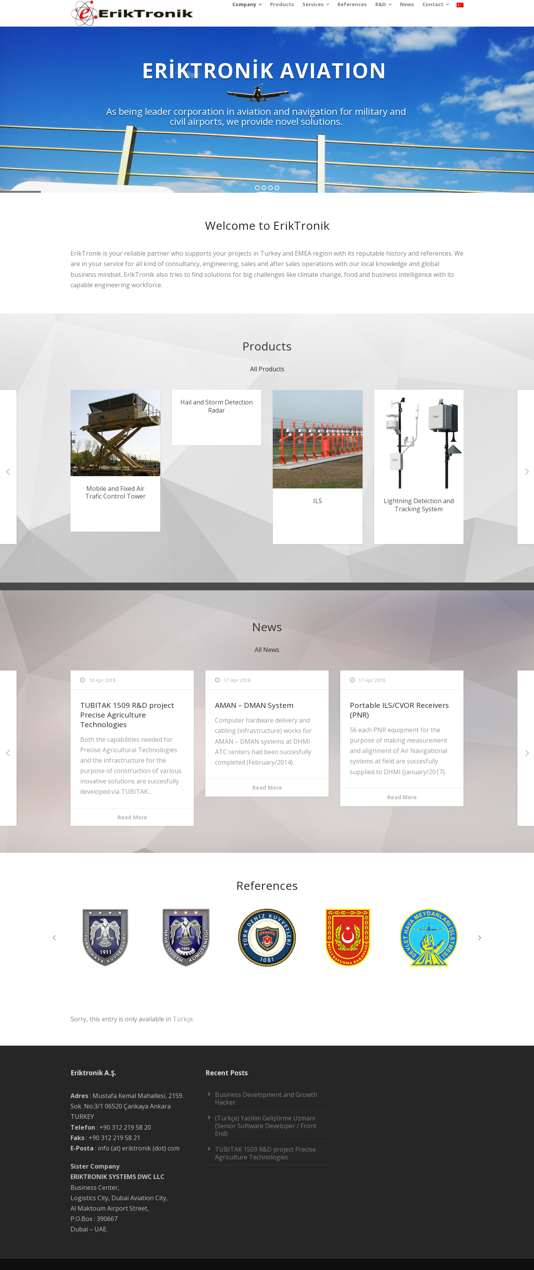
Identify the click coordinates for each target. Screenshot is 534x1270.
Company (244, 4)
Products (282, 4)
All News (267, 649)
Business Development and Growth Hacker (266, 1098)
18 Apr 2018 (102, 680)
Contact (432, 4)
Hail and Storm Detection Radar (216, 406)
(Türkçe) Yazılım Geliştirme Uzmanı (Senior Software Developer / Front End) (265, 1126)
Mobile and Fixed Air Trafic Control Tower (115, 492)
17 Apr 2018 (237, 680)
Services (313, 4)
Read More (132, 817)
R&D (380, 4)
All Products (267, 369)
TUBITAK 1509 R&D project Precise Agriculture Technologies (127, 714)
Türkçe (183, 1019)
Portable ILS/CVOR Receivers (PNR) (399, 710)
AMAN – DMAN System (254, 705)
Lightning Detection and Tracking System (419, 505)
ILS (317, 501)
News (407, 4)
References (352, 4)
